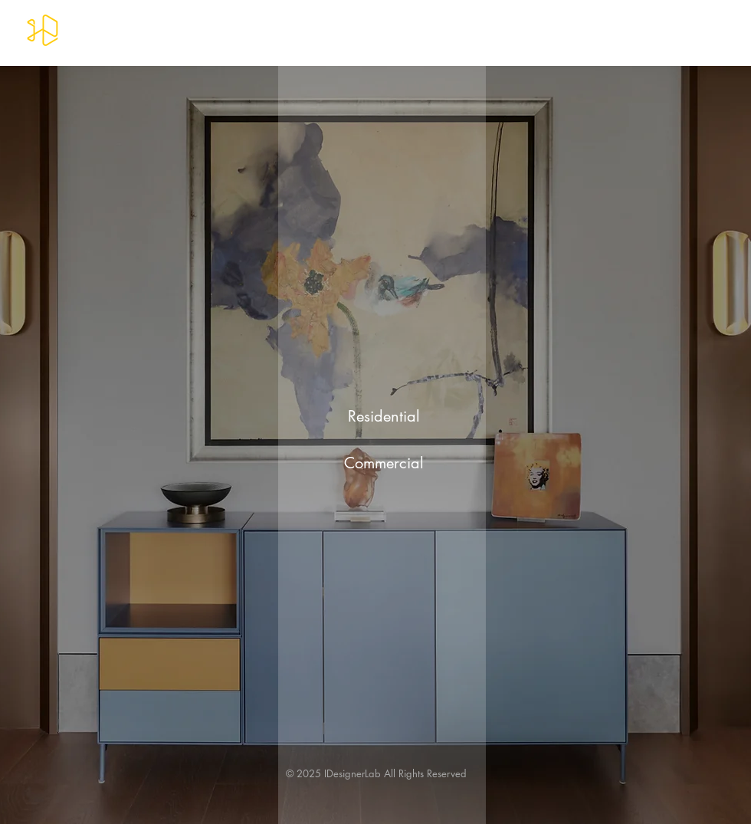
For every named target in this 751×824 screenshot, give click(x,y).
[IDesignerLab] (42, 30)
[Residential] (383, 415)
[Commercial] (383, 462)
